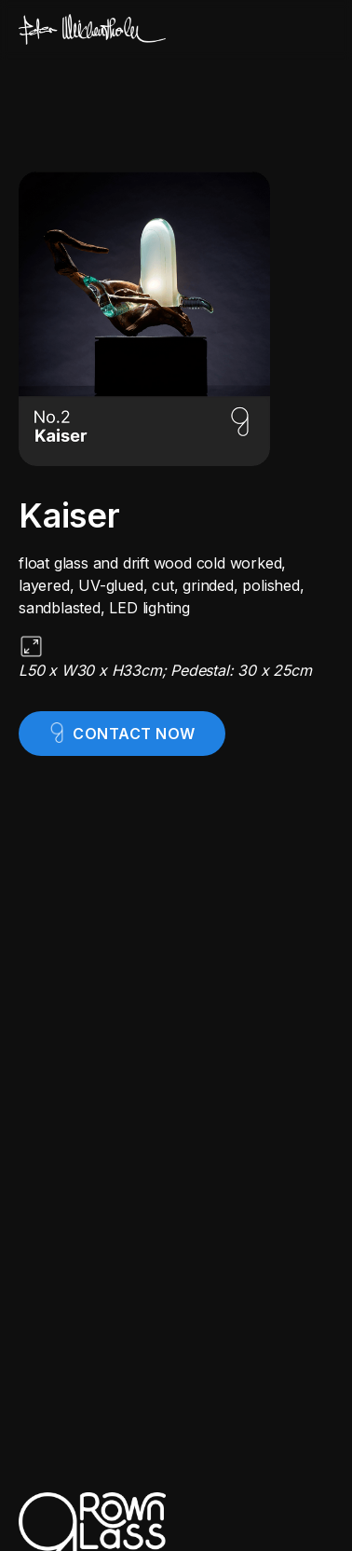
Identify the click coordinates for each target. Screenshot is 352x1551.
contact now (134, 733)
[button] (318, 30)
